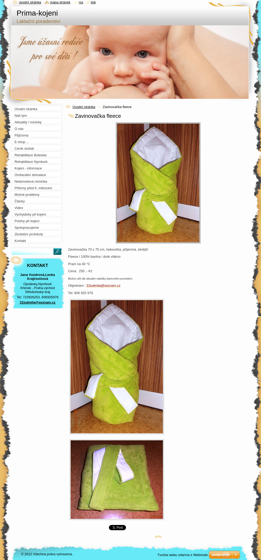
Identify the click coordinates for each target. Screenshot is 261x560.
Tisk (93, 2)
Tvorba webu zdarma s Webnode (182, 555)
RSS (81, 2)
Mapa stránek (60, 2)
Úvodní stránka (83, 107)
